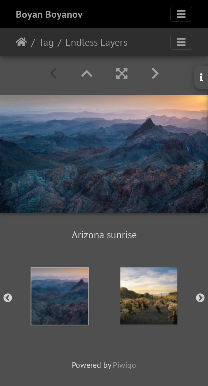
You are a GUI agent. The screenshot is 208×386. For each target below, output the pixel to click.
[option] (59, 296)
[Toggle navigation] (181, 14)
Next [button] (200, 298)
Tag (46, 42)
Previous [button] (8, 298)
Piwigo (124, 365)
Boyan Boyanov (49, 14)
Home (21, 42)
